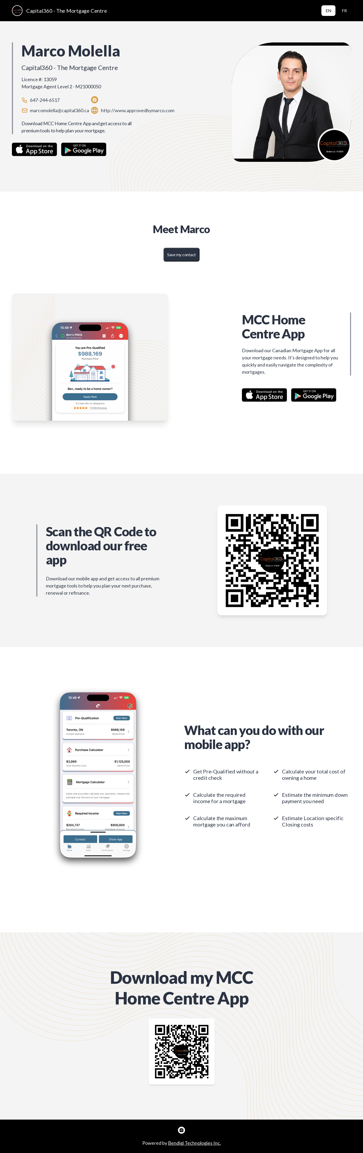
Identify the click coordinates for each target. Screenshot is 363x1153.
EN (328, 10)
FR (344, 10)
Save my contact (181, 254)
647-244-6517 (45, 100)
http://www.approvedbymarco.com (137, 110)
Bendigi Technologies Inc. (194, 1143)
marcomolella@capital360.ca (59, 110)
